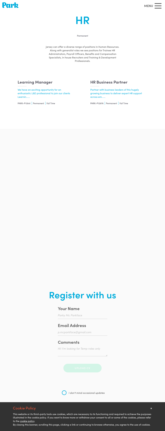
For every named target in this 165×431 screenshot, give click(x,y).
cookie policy (27, 421)
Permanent (82, 35)
